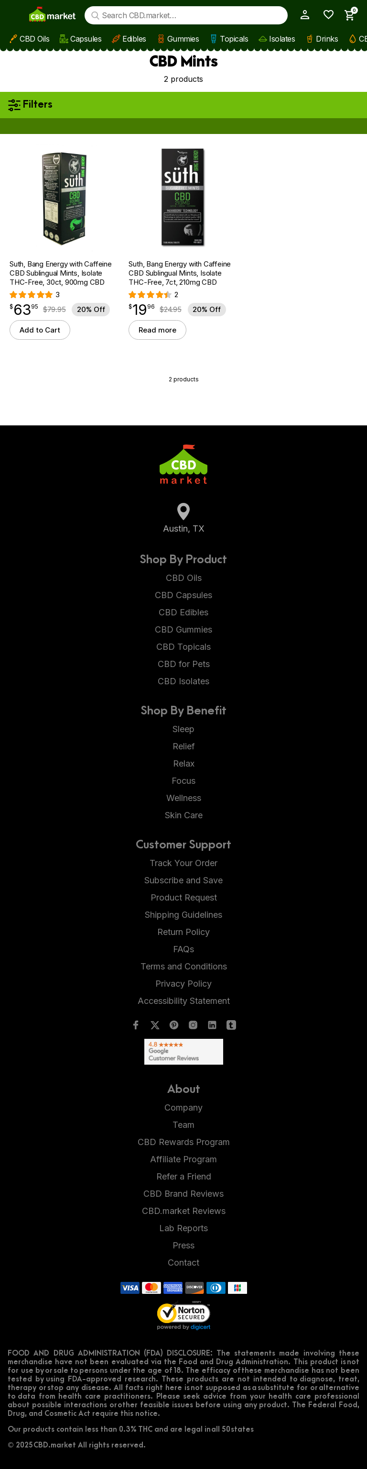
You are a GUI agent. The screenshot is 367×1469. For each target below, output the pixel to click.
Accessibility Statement (184, 1001)
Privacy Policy (183, 984)
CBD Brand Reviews (183, 1194)
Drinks (327, 39)
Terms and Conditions (183, 966)
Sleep (183, 729)
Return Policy (183, 932)
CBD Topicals (183, 647)
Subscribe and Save (183, 880)
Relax (183, 763)
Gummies (183, 39)
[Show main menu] (16, 15)
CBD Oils (34, 39)
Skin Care (184, 815)
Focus (183, 781)
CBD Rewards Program (184, 1142)
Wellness (183, 798)
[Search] (95, 15)
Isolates (282, 39)
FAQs (183, 949)
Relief (184, 746)
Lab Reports (183, 1228)
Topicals (234, 39)
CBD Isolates (183, 681)
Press (183, 1245)
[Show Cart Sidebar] (347, 15)
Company (183, 1107)
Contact (183, 1263)
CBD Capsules (183, 595)
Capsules (85, 39)
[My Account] (300, 14)
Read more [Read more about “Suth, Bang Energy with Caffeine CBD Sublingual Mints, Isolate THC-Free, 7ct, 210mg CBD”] (157, 329)
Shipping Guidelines (183, 915)
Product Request (184, 897)
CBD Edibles (183, 612)
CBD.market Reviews (184, 1211)
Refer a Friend (183, 1176)
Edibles (134, 39)
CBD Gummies (183, 629)
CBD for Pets (184, 664)
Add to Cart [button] (40, 329)
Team (183, 1125)
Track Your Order (183, 863)
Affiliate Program (183, 1159)
